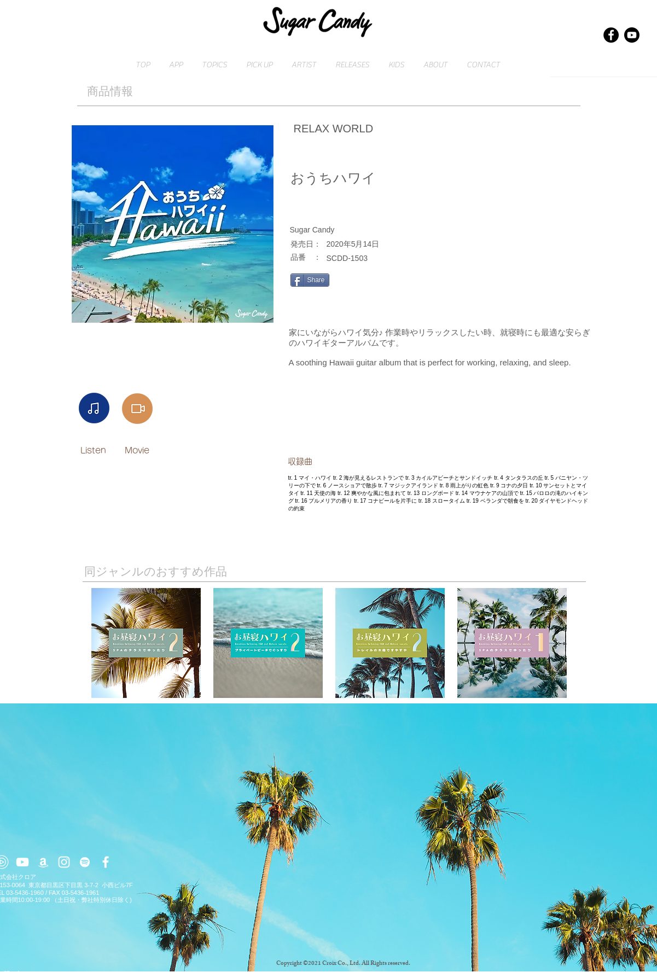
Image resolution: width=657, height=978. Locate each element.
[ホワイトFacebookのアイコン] (105, 862)
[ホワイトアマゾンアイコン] (43, 862)
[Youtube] (631, 35)
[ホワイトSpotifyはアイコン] (84, 862)
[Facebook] (611, 35)
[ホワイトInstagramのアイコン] (64, 862)
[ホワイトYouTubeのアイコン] (22, 862)
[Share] (309, 280)
